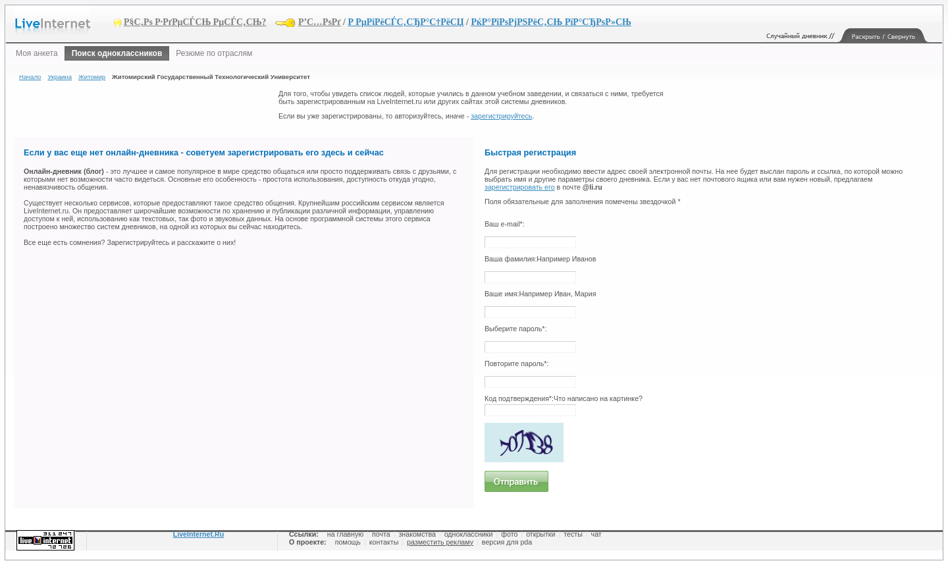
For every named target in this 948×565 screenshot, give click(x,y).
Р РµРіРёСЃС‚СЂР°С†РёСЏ (405, 22)
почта (381, 534)
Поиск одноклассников (117, 53)
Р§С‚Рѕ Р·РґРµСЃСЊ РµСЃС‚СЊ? (195, 22)
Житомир (91, 76)
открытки (540, 534)
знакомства (416, 534)
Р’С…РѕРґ (319, 22)
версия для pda (507, 542)
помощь (348, 542)
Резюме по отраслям (214, 53)
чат (596, 534)
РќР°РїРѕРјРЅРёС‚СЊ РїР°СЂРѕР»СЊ (551, 22)
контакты (384, 542)
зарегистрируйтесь (501, 116)
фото (509, 534)
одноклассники (468, 534)
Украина (59, 76)
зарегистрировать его (520, 187)
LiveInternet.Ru (198, 534)
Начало (30, 76)
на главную (345, 534)
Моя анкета (37, 53)
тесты (573, 534)
